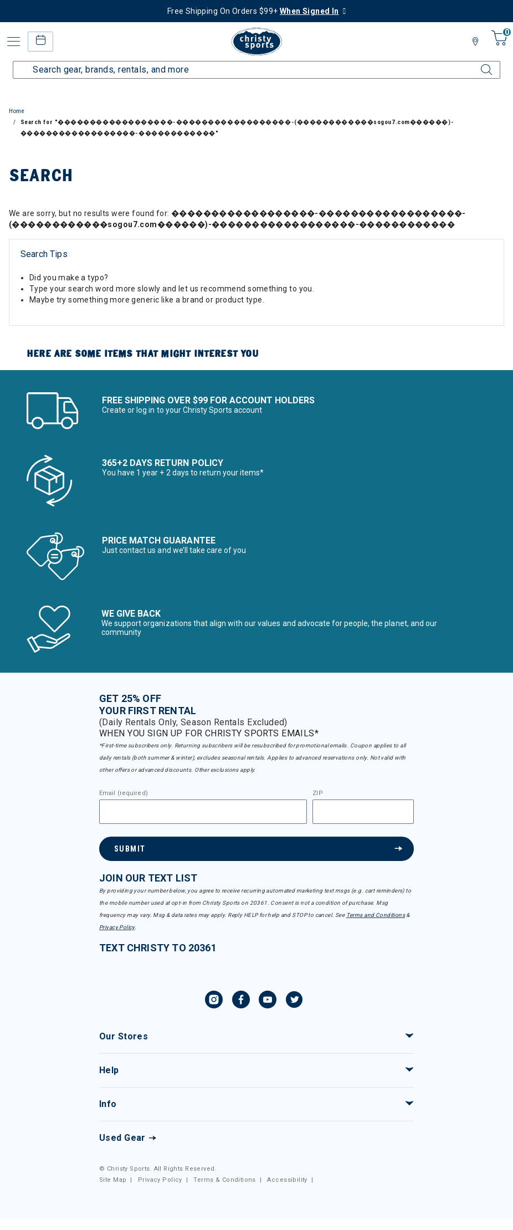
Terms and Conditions (375, 915)
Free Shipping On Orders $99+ (253, 11)
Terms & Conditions (224, 1179)
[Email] (203, 812)
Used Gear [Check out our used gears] (122, 1137)
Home (16, 111)
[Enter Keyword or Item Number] (256, 70)
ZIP (317, 793)
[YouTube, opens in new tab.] (267, 1001)
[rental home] (40, 41)
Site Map (112, 1179)
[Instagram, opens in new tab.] (214, 1001)
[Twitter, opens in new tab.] (294, 1001)
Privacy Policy (117, 927)
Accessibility (287, 1179)
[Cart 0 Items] (498, 45)
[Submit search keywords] (477, 63)
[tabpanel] (256, 284)
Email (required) (123, 793)
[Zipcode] (363, 812)
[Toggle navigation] (14, 42)
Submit (129, 848)
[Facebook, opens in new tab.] (241, 1001)
